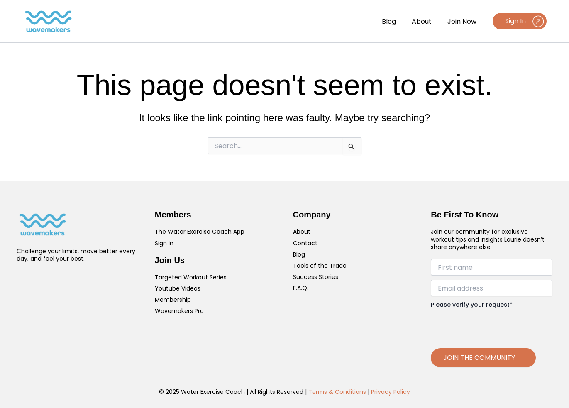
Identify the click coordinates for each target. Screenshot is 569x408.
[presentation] (494, 325)
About (425, 21)
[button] (520, 21)
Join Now (463, 21)
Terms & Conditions (337, 392)
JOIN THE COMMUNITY (479, 357)
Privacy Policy (390, 392)
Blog (395, 21)
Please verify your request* (472, 305)
